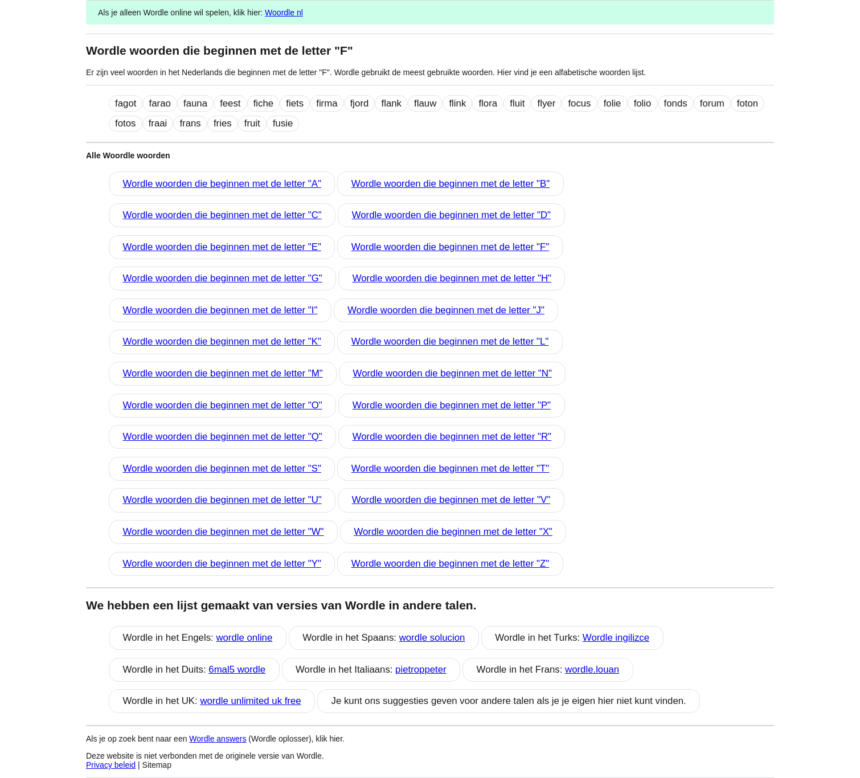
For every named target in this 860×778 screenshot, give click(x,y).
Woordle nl (284, 12)
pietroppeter (421, 669)
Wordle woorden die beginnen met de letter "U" (222, 499)
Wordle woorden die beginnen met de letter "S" (222, 468)
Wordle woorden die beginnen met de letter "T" (450, 468)
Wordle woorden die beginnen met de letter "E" (222, 246)
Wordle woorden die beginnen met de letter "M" (223, 373)
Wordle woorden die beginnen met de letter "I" (220, 310)
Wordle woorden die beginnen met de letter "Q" (222, 436)
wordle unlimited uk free (250, 700)
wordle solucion (432, 637)
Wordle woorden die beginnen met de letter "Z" (450, 563)
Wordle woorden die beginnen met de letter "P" (452, 405)
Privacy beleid (111, 764)
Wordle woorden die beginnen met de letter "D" (451, 215)
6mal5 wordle (236, 669)
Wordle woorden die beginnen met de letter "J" (445, 310)
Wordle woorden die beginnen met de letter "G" (222, 278)
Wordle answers (217, 738)
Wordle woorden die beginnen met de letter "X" (453, 531)
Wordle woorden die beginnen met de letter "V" (451, 499)
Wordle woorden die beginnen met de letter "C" (222, 215)
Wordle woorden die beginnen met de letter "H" (452, 278)
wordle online (244, 637)
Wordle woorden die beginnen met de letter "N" (452, 373)
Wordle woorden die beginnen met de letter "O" (222, 405)
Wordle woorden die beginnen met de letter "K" (222, 341)
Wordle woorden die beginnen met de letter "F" (450, 246)
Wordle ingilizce (616, 637)
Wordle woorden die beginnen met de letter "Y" (222, 563)
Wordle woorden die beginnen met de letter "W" (223, 531)
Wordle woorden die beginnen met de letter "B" (450, 183)
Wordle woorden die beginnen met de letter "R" (452, 436)
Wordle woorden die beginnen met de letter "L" (450, 341)
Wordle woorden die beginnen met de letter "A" (222, 183)
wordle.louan (592, 669)
